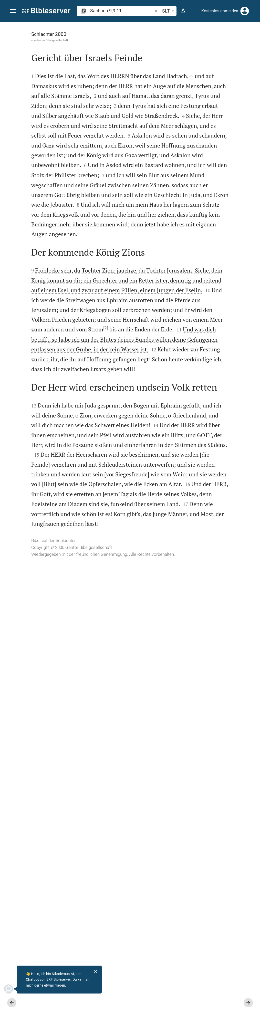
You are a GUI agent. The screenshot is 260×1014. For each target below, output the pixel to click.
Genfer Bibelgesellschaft (43, 40)
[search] (122, 10)
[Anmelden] (245, 11)
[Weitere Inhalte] (205, 107)
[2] (96, 570)
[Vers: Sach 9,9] (198, 31)
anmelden (187, 70)
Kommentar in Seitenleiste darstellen (198, 176)
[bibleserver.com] (46, 11)
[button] (13, 11)
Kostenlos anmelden (219, 10)
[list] (205, 198)
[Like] (159, 42)
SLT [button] (169, 11)
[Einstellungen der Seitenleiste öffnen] (244, 42)
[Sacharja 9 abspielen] (205, 283)
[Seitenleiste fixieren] (148, 26)
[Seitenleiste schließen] (148, 522)
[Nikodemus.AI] (11, 989)
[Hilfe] (252, 42)
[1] (82, 98)
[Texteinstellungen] (183, 11)
